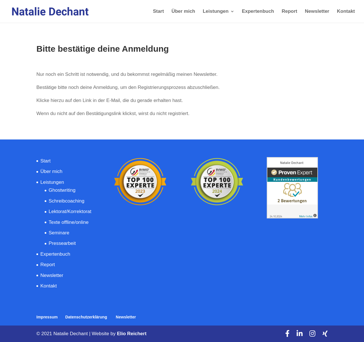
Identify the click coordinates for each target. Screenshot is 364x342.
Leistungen (216, 11)
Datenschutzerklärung (86, 317)
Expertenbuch (258, 11)
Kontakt (346, 11)
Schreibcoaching (67, 201)
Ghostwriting (62, 190)
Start (158, 11)
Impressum (47, 317)
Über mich (183, 11)
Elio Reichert (131, 333)
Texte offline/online (69, 222)
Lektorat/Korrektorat (70, 211)
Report (289, 11)
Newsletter (317, 11)
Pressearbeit (63, 243)
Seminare (60, 232)
